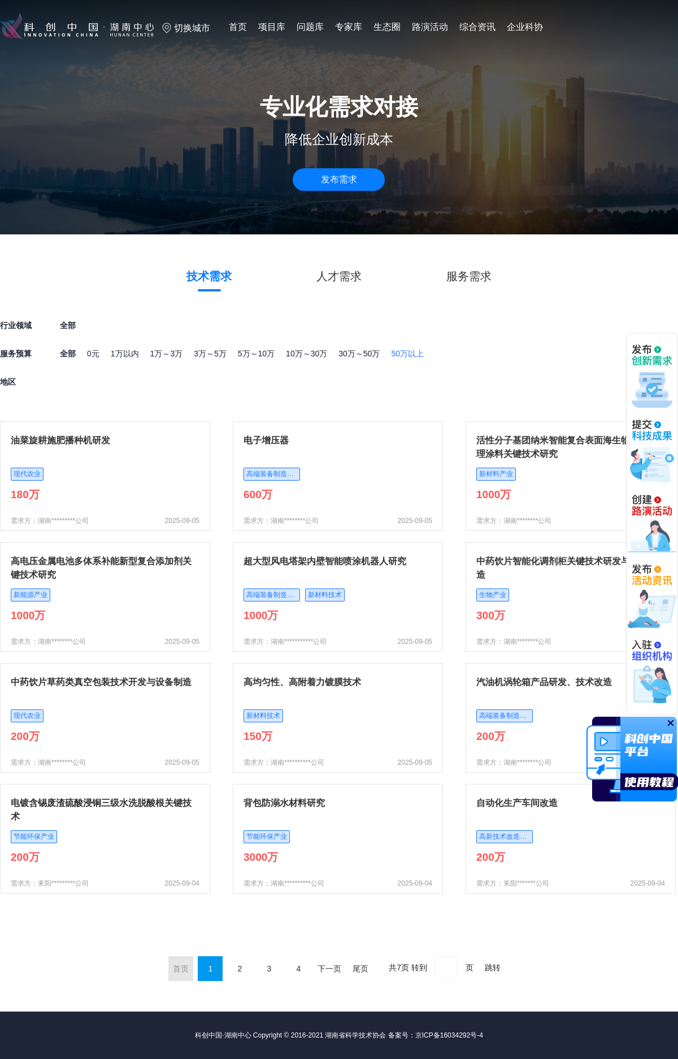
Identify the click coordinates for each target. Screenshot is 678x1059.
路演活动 (430, 27)
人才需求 (339, 276)
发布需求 (339, 179)
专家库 (348, 27)
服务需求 (469, 276)
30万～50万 (359, 353)
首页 (238, 27)
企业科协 (525, 27)
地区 (8, 381)
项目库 (271, 27)
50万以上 (407, 353)
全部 (68, 353)
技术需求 (209, 276)
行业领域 (16, 325)
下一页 (329, 968)
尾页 (360, 968)
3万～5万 (210, 353)
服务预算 (16, 353)
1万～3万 (166, 353)
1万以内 (125, 353)
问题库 (310, 27)
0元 (93, 353)
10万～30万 (306, 353)
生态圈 (387, 27)
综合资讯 (477, 27)
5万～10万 (256, 353)
